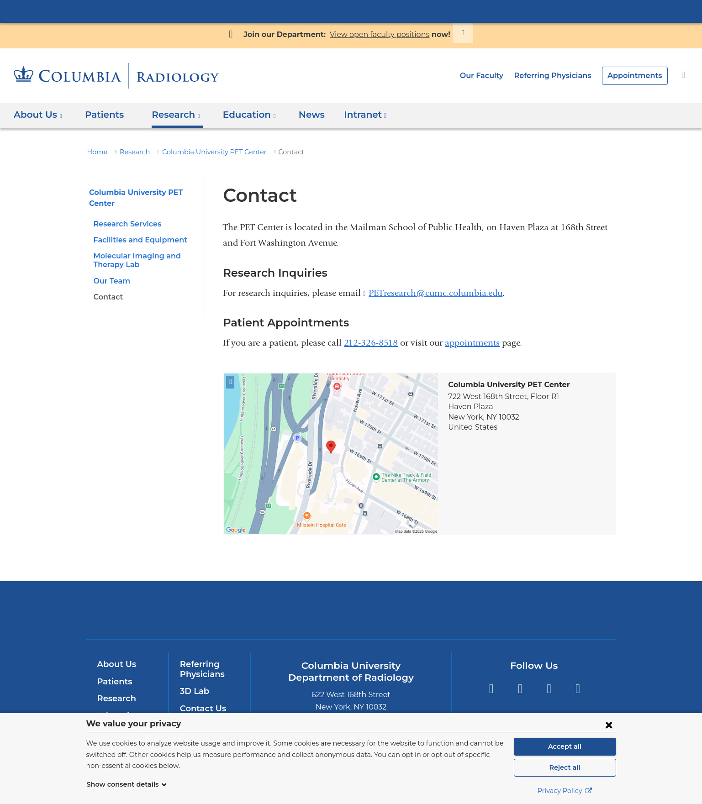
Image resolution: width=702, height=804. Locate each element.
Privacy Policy (565, 790)
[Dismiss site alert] (452, 33)
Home (96, 152)
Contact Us (201, 708)
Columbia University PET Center (204, 152)
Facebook (490, 688)
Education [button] (240, 115)
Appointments (637, 75)
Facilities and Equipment (136, 240)
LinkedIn (578, 688)
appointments (472, 342)
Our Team (110, 281)
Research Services (126, 224)
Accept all (565, 746)
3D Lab (193, 691)
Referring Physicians (560, 75)
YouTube (548, 688)
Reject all (564, 767)
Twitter (520, 688)
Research (131, 152)
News (298, 115)
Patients (100, 115)
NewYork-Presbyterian (351, 616)
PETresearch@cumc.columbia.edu (435, 293)
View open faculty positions (377, 34)
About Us (115, 664)
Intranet (348, 117)
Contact (107, 297)
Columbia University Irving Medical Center (351, 11)
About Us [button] (38, 115)
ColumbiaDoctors (482, 610)
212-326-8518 (371, 342)
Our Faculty (492, 75)
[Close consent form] (609, 724)
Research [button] (170, 115)
